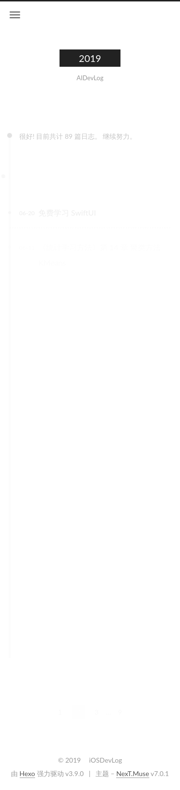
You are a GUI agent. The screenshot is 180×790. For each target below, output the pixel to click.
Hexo (27, 773)
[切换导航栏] (15, 15)
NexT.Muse (132, 773)
